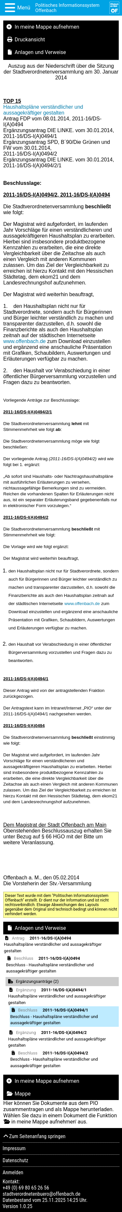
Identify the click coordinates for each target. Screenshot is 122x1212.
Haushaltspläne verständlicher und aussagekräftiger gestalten (43, 110)
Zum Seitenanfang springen (34, 1136)
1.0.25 (25, 1206)
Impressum (14, 1148)
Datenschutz (15, 1160)
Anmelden (13, 1172)
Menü (23, 8)
